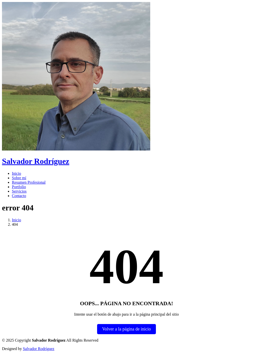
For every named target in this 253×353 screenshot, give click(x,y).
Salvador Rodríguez (38, 349)
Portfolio (19, 187)
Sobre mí (19, 178)
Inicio (16, 173)
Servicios (19, 191)
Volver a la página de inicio (126, 329)
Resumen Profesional (28, 182)
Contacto (19, 196)
